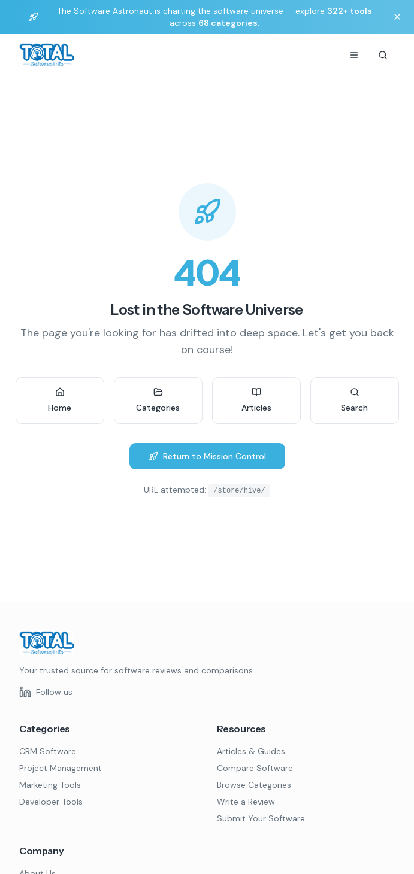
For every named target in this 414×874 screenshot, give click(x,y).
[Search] (383, 55)
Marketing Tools (50, 784)
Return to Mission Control (207, 456)
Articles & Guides (251, 751)
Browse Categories (254, 784)
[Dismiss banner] (397, 17)
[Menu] (354, 55)
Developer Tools (51, 801)
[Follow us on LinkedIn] (45, 692)
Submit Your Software (261, 818)
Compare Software (255, 768)
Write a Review (246, 801)
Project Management (60, 768)
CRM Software (47, 751)
